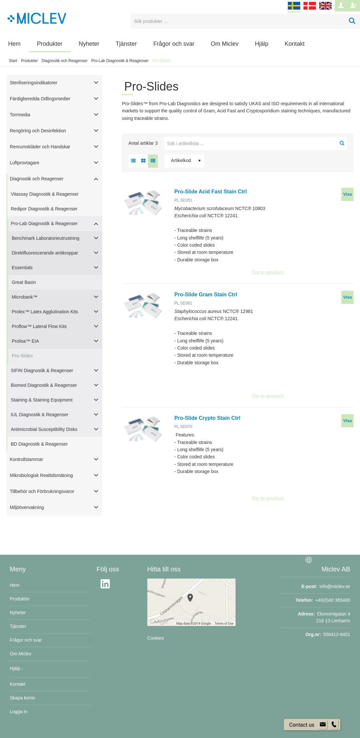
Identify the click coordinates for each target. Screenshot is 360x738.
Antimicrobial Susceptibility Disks (44, 429)
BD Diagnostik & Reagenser (39, 444)
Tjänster (126, 44)
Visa (347, 194)
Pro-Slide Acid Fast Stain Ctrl (210, 191)
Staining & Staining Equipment (42, 399)
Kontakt (294, 44)
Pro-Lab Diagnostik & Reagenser (119, 60)
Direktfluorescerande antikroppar (45, 252)
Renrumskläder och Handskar (40, 146)
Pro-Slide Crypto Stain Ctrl (207, 418)
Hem (14, 44)
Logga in (18, 711)
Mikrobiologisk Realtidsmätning (41, 475)
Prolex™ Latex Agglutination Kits (45, 311)
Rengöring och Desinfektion (38, 130)
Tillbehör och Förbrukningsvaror (42, 491)
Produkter (49, 44)
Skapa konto (22, 697)
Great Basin (24, 282)
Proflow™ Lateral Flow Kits (39, 326)
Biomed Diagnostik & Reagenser (44, 385)
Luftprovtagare (24, 162)
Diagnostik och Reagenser (64, 60)
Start (13, 60)
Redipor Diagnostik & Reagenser (44, 208)
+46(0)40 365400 (332, 600)
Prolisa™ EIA (25, 341)
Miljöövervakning (27, 507)
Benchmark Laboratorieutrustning (45, 238)
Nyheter (89, 44)
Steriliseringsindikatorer (33, 82)
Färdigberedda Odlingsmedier (40, 98)
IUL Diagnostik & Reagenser (39, 414)
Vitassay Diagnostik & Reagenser (45, 194)
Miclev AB (335, 569)
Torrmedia (20, 114)
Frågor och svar (173, 44)
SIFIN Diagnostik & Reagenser (42, 370)
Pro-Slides (22, 355)
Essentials (22, 267)
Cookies (155, 638)
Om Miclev (224, 44)
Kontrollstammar (26, 459)
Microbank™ (25, 297)
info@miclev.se (334, 586)
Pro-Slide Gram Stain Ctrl (205, 294)
